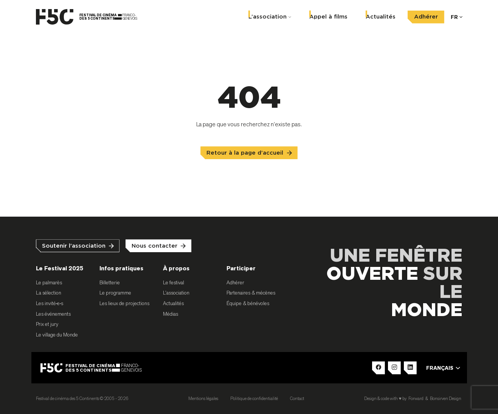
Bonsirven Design (445, 398)
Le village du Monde (57, 334)
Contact (297, 398)
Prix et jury (47, 324)
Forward (416, 398)
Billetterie (109, 282)
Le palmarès (49, 282)
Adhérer (426, 16)
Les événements (53, 313)
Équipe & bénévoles (248, 303)
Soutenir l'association (73, 246)
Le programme (115, 292)
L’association (267, 16)
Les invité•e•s (49, 303)
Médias (170, 313)
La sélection (48, 292)
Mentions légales (203, 398)
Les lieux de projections (124, 303)
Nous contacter (154, 246)
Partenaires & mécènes (251, 292)
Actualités (381, 16)
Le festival (173, 282)
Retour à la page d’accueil (244, 153)
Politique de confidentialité (254, 398)
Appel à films (328, 16)
